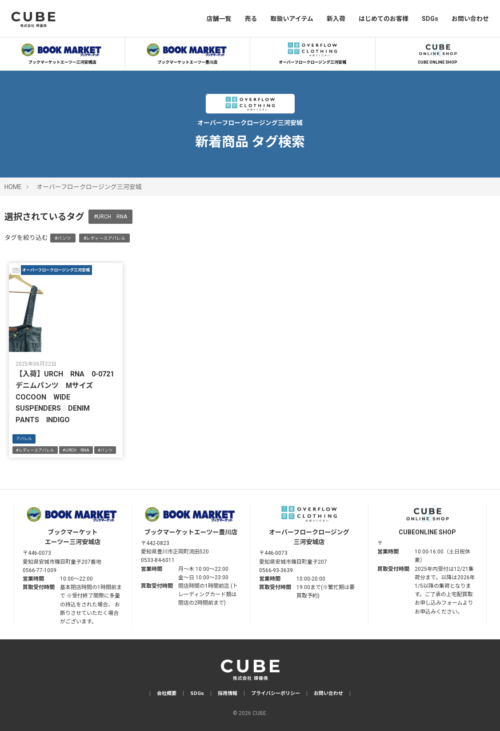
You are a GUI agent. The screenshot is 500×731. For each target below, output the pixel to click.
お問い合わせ (470, 18)
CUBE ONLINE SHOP (437, 52)
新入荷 (336, 18)
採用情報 (227, 693)
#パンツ (63, 238)
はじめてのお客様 (383, 18)
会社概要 (166, 693)
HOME (13, 186)
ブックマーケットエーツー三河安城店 (62, 52)
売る (250, 18)
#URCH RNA (110, 217)
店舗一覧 (218, 18)
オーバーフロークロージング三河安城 (312, 52)
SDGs (430, 18)
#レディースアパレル (105, 238)
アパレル (24, 438)
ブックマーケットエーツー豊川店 (187, 52)
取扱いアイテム (291, 18)
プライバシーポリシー (275, 693)
